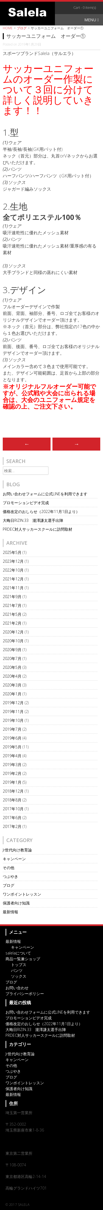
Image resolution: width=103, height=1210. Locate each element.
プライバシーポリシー (24, 993)
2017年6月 (12, 817)
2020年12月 (13, 632)
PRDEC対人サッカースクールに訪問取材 (37, 529)
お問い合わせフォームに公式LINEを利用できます (45, 493)
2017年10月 (13, 808)
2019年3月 (12, 764)
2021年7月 (12, 605)
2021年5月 (12, 614)
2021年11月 (13, 587)
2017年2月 (12, 826)
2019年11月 (13, 711)
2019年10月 (13, 720)
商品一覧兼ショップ (22, 958)
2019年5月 (12, 746)
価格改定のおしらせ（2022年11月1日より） (41, 511)
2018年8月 (12, 800)
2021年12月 (13, 579)
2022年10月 (13, 570)
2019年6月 (12, 738)
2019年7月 (12, 729)
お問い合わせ (17, 987)
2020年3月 (12, 685)
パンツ (17, 970)
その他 (8, 867)
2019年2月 (12, 773)
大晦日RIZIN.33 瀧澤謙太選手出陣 (33, 520)
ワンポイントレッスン (22, 894)
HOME (8, 28)
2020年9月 (12, 649)
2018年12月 (13, 791)
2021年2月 (12, 623)
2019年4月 (12, 755)
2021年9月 (12, 596)
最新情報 (10, 911)
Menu (91, 19)
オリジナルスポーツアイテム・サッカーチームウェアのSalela (27, 12)
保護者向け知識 (16, 903)
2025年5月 (12, 552)
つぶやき (10, 876)
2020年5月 (12, 667)
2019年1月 (12, 782)
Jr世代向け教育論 (17, 850)
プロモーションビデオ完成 (26, 502)
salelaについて (18, 953)
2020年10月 (13, 640)
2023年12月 (13, 561)
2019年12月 (13, 702)
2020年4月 (12, 676)
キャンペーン (14, 858)
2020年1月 (12, 693)
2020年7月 (12, 658)
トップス (18, 964)
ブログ (22, 28)
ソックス (18, 976)
